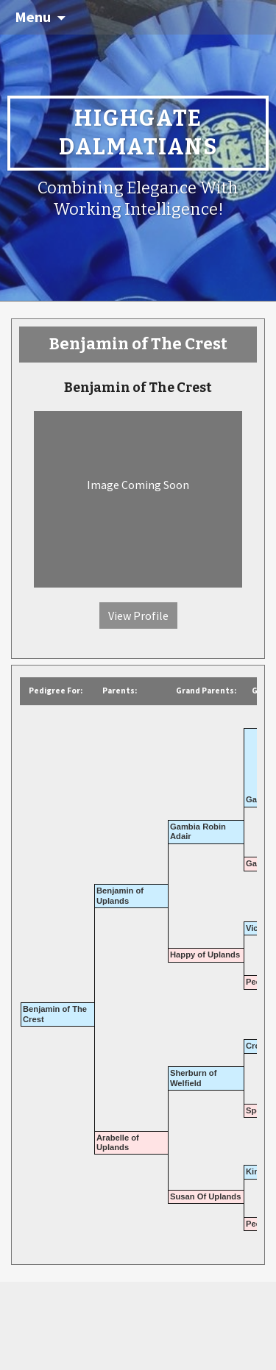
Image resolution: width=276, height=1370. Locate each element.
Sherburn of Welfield (193, 1077)
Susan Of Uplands (205, 1196)
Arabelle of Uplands (117, 1142)
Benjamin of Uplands (120, 895)
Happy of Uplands (205, 954)
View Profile (138, 615)
